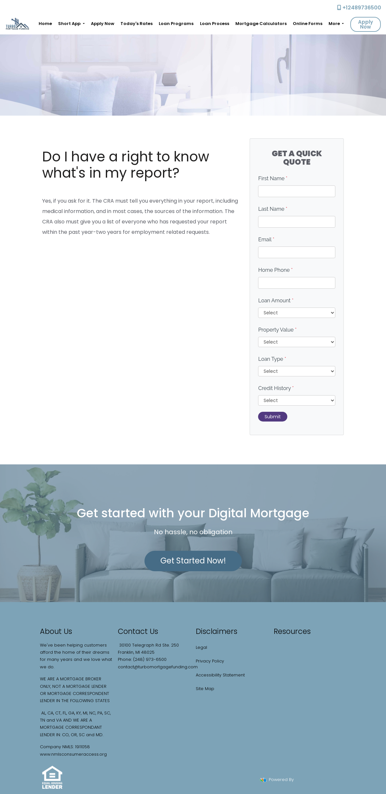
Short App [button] (69, 23)
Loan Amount (275, 300)
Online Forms (307, 23)
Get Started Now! (193, 560)
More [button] (335, 23)
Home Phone (275, 270)
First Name (272, 178)
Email (266, 239)
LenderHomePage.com (319, 779)
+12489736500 (359, 7)
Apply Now (102, 23)
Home (45, 23)
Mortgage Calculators (261, 23)
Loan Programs (176, 23)
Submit (273, 416)
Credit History (275, 388)
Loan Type (272, 359)
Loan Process (214, 23)
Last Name (272, 209)
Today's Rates (136, 23)
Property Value (277, 330)
